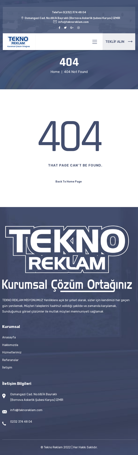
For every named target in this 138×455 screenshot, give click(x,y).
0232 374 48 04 (21, 421)
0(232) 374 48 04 (74, 12)
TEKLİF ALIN (118, 41)
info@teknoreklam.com (26, 410)
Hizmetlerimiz (12, 352)
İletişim (7, 367)
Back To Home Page (68, 181)
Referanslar (10, 360)
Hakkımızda (10, 345)
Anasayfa (9, 337)
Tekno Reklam (53, 447)
